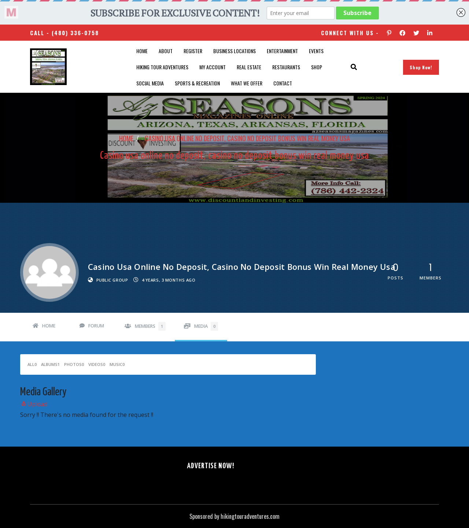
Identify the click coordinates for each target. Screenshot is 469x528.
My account (212, 67)
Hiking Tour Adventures (162, 67)
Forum (96, 326)
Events (316, 51)
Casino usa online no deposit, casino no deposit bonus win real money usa (247, 138)
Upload (33, 404)
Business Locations (234, 51)
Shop (316, 67)
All (32, 364)
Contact (282, 83)
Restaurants (286, 67)
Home (142, 51)
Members (150, 326)
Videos (96, 364)
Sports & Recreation (197, 83)
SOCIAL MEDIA (150, 83)
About (166, 51)
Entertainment (282, 51)
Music (117, 364)
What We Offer (246, 83)
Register (193, 51)
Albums (50, 364)
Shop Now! (421, 67)
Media (206, 326)
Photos (74, 364)
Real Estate (249, 67)
